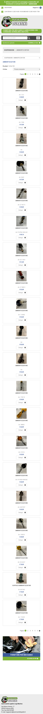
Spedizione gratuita (8, 43)
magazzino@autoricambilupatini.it (16, 712)
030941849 (33, 4)
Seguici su (36, 7)
